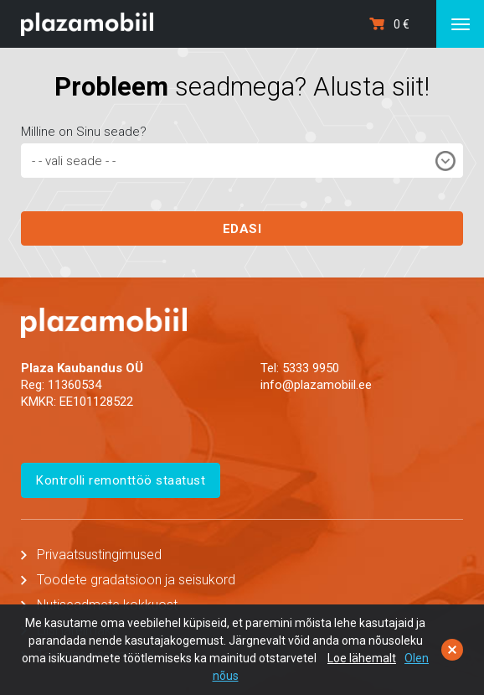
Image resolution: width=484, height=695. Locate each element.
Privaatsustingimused (99, 555)
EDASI (242, 228)
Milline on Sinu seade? (84, 131)
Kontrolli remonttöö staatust (120, 480)
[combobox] (242, 160)
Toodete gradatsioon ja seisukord (136, 580)
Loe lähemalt (361, 658)
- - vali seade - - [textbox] (74, 161)
